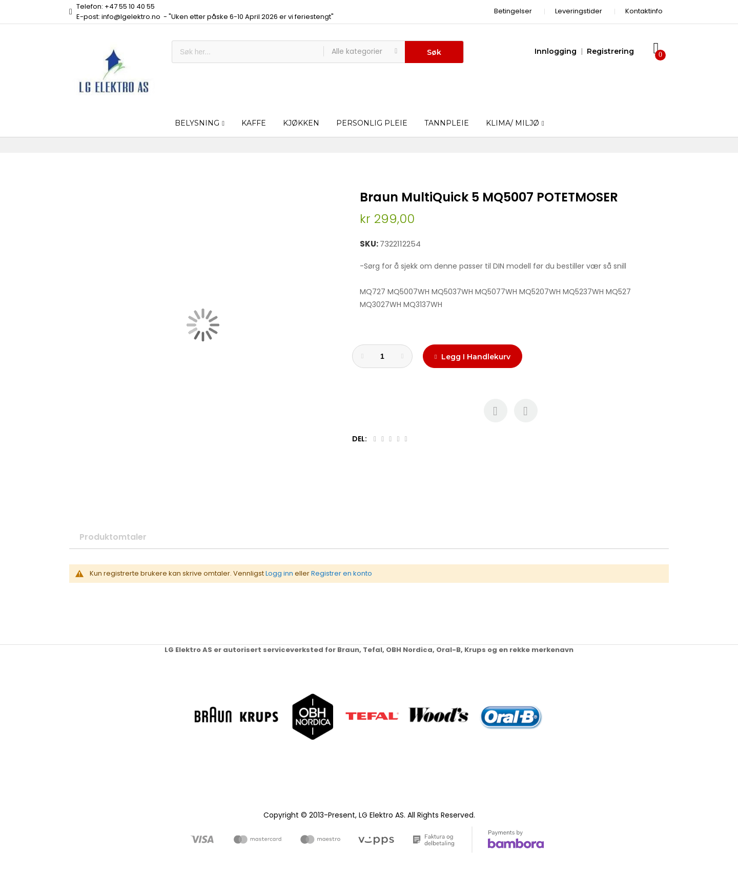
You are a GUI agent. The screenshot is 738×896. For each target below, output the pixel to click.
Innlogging (556, 51)
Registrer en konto (341, 573)
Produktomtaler (113, 537)
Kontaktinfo (644, 11)
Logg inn (279, 573)
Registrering (610, 51)
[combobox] (247, 52)
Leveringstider (578, 11)
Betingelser (513, 11)
